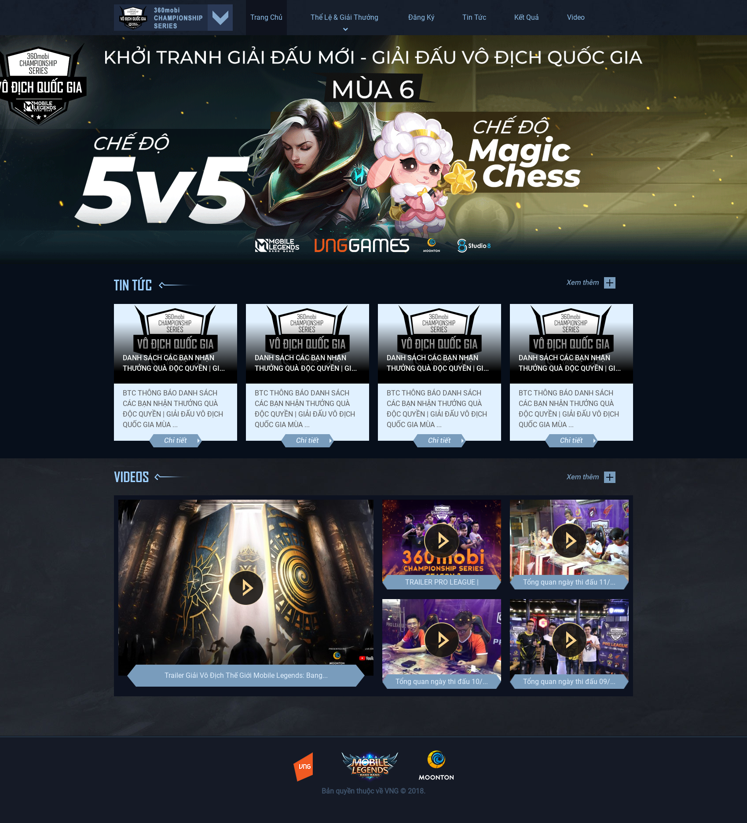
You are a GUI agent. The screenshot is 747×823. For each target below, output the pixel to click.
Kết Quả (526, 17)
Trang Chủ (266, 17)
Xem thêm (590, 283)
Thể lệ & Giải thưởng (345, 22)
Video (576, 17)
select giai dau (173, 17)
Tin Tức (474, 17)
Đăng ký (421, 17)
